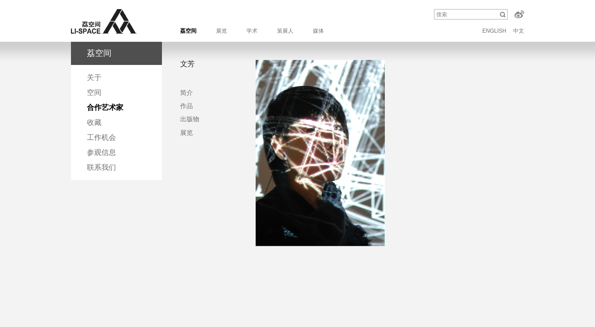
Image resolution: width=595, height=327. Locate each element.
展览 (221, 31)
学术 (252, 31)
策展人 (285, 31)
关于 (94, 77)
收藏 (94, 122)
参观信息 (101, 152)
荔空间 (188, 31)
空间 (94, 92)
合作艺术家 (105, 107)
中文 (518, 31)
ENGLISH (494, 31)
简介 (186, 92)
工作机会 (101, 137)
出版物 (189, 119)
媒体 (318, 31)
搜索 (441, 14)
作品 (186, 105)
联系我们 (101, 167)
